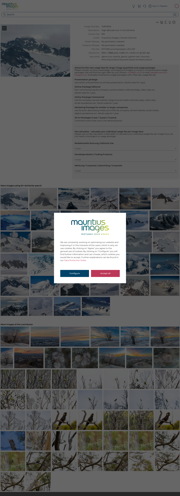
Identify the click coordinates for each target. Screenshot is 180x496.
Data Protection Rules (75, 260)
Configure (75, 273)
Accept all (105, 273)
